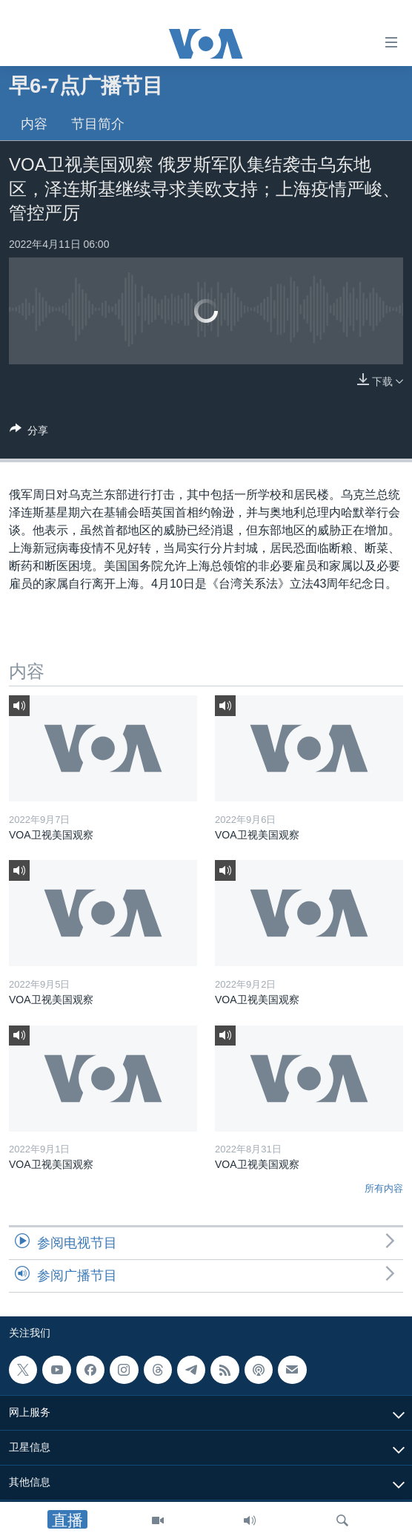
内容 (34, 124)
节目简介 (97, 124)
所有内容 (384, 1188)
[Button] (29, 433)
